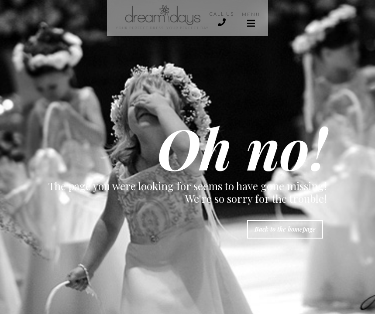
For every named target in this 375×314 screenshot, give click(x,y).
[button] (251, 18)
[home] (158, 18)
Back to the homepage (285, 229)
